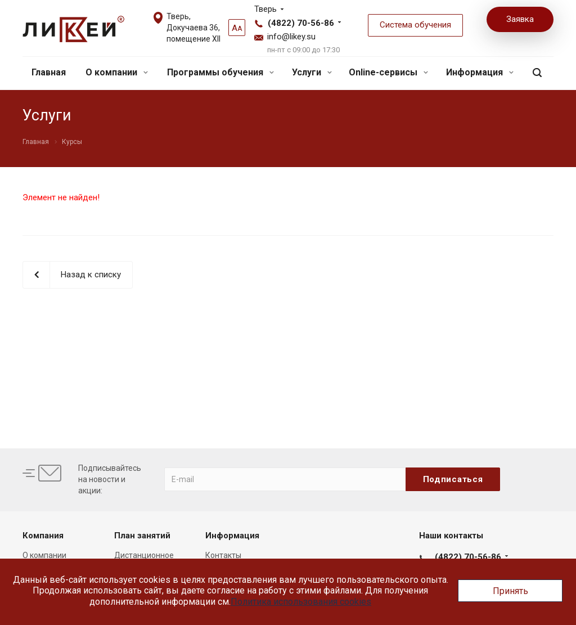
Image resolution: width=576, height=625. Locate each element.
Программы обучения (220, 72)
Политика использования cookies (301, 601)
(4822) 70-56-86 (301, 23)
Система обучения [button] (415, 25)
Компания (43, 535)
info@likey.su (291, 37)
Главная (49, 72)
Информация (480, 72)
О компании (117, 72)
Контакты (223, 555)
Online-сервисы (388, 72)
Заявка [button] (520, 19)
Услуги (312, 72)
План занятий (142, 535)
